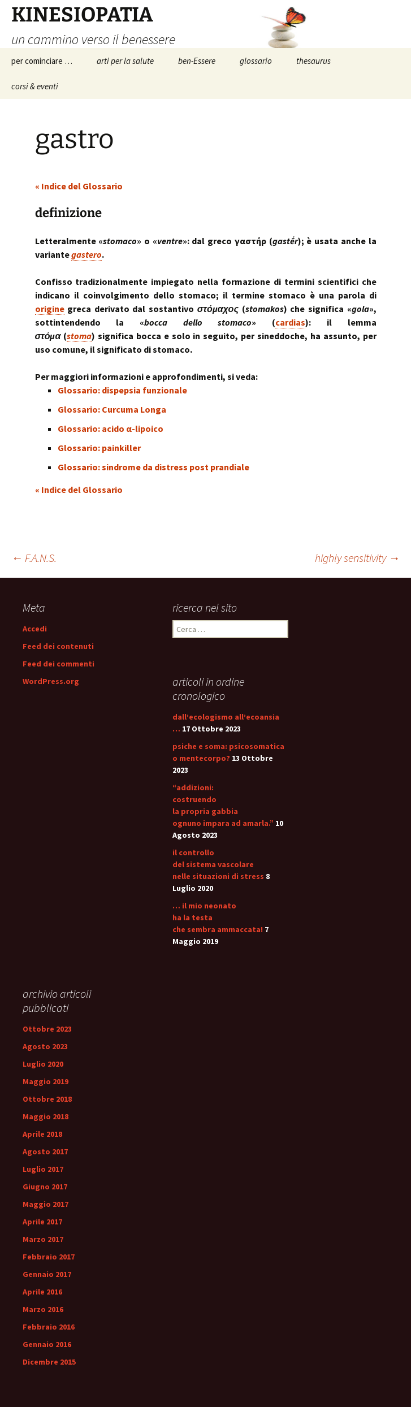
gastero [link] (86, 254)
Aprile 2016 (42, 1292)
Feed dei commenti (58, 664)
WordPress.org (51, 681)
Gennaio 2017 (47, 1274)
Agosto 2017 (45, 1151)
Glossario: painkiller (99, 447)
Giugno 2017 (45, 1186)
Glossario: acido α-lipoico (110, 428)
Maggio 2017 (45, 1204)
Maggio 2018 (45, 1116)
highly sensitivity (357, 558)
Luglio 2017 (43, 1169)
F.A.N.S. (34, 558)
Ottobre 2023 (47, 1029)
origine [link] (49, 308)
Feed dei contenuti (58, 646)
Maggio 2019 (45, 1081)
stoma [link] (79, 335)
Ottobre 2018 (47, 1099)
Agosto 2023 (45, 1046)
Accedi (35, 629)
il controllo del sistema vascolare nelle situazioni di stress (218, 864)
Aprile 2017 (42, 1221)
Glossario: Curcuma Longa (112, 409)
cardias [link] (290, 322)
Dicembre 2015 (49, 1362)
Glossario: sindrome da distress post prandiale (153, 467)
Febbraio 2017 (49, 1257)
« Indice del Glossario (79, 186)
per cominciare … (41, 60)
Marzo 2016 (43, 1309)
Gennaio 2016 (47, 1344)
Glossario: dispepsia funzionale (122, 390)
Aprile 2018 (42, 1134)
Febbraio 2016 (49, 1327)
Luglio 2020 (43, 1064)
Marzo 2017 (43, 1239)
